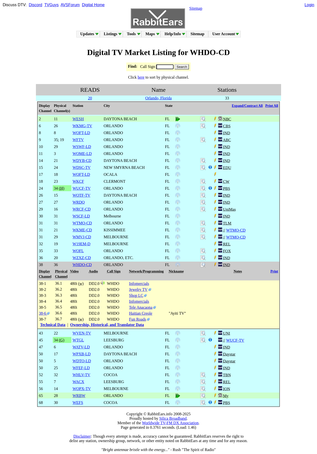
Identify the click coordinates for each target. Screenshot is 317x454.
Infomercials (139, 283)
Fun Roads (137, 319)
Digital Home (93, 5)
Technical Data (52, 325)
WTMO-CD (235, 230)
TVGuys (51, 5)
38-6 (44, 313)
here (141, 77)
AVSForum (70, 5)
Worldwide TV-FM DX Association (170, 423)
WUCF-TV (235, 340)
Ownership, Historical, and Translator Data (107, 325)
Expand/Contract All (247, 106)
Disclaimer (82, 436)
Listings (110, 34)
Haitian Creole (140, 313)
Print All (271, 106)
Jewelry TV (138, 289)
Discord (35, 5)
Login (309, 5)
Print (274, 271)
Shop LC (136, 295)
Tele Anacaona (140, 307)
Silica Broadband (173, 418)
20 (90, 98)
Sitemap (195, 8)
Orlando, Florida (158, 98)
